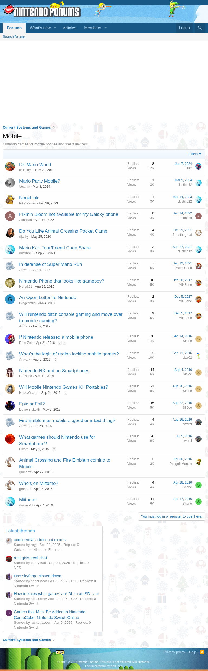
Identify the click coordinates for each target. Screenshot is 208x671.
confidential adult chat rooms (40, 539)
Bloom (23, 449)
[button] (55, 28)
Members (92, 27)
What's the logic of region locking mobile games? (69, 354)
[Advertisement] (104, 81)
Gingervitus (27, 303)
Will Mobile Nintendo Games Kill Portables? (63, 387)
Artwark (24, 270)
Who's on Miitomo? (38, 483)
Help (192, 652)
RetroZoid (26, 343)
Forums (14, 27)
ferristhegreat (182, 235)
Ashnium (25, 220)
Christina (25, 376)
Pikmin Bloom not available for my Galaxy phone (68, 214)
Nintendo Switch (26, 586)
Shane (187, 487)
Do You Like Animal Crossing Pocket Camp (63, 231)
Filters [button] (193, 154)
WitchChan (184, 268)
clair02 (187, 358)
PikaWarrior (27, 203)
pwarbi (187, 424)
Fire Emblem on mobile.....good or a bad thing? (67, 420)
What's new (40, 27)
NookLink (28, 197)
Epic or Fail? (32, 404)
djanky (24, 237)
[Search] (200, 28)
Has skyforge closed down (37, 575)
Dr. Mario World (35, 164)
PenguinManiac (181, 464)
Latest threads (20, 531)
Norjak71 (25, 286)
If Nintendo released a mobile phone (56, 337)
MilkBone (185, 285)
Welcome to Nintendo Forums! (37, 550)
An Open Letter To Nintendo (47, 297)
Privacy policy (174, 652)
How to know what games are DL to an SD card (56, 593)
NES (17, 568)
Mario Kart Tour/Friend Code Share (55, 247)
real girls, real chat (30, 557)
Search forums (14, 37)
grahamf (25, 472)
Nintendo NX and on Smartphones (54, 370)
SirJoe (187, 341)
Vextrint (24, 187)
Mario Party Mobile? (39, 181)
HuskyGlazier (28, 393)
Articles (69, 27)
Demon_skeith (29, 409)
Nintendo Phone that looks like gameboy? (61, 281)
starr (189, 168)
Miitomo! (28, 499)
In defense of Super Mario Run (50, 264)
